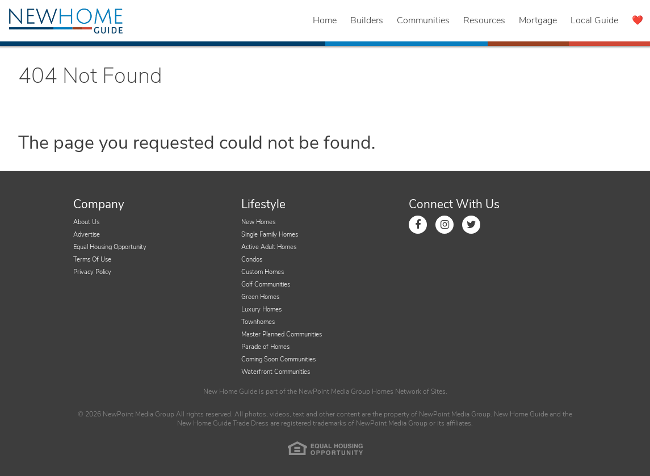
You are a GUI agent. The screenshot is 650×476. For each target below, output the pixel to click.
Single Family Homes (269, 234)
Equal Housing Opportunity (109, 247)
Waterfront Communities (275, 372)
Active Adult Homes (268, 247)
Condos (251, 259)
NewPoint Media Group (334, 391)
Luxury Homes (261, 309)
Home (325, 20)
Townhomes (258, 322)
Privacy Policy (92, 272)
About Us (86, 222)
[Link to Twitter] (471, 225)
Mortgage (538, 20)
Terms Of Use (92, 259)
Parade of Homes (265, 347)
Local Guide (594, 20)
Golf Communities (265, 284)
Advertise (86, 234)
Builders (366, 20)
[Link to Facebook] (418, 225)
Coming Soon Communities (278, 359)
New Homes (258, 222)
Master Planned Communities (281, 334)
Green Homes (260, 297)
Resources (484, 20)
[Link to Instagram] (444, 225)
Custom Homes (262, 272)
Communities (423, 20)
